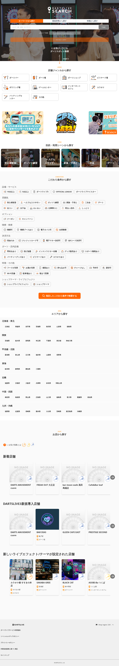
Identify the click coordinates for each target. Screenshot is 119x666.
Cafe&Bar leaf (96, 485)
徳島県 (58, 397)
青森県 (17, 326)
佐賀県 (17, 411)
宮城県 (38, 326)
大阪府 (28, 383)
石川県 (28, 355)
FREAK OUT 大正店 (46, 485)
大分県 (48, 411)
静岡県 (17, 369)
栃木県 (17, 341)
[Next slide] (112, 477)
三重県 (38, 369)
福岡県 (7, 411)
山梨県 (48, 355)
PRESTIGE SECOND (98, 532)
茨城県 (7, 341)
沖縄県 (79, 411)
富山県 (17, 355)
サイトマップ (5, 655)
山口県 (48, 397)
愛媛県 (79, 397)
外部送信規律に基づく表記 (9, 649)
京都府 (17, 383)
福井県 (38, 355)
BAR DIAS (41, 532)
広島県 (38, 397)
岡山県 (28, 397)
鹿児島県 (69, 411)
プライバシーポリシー (8, 643)
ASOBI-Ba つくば (97, 582)
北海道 (7, 326)
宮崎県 (58, 411)
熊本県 (38, 411)
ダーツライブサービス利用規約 (10, 630)
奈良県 (48, 383)
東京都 (58, 341)
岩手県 (28, 326)
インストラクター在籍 (73, 33)
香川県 (69, 397)
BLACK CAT (68, 582)
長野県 (58, 355)
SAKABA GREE (43, 582)
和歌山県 (59, 383)
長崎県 (28, 411)
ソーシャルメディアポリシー (10, 636)
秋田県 (48, 326)
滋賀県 (7, 383)
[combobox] (59, 27)
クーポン (52, 33)
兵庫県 (38, 383)
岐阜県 (7, 369)
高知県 (89, 397)
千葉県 (48, 341)
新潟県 (7, 355)
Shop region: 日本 (105, 625)
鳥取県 (7, 397)
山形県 (58, 326)
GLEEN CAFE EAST (71, 532)
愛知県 (28, 369)
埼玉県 (38, 341)
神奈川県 (69, 341)
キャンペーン (61, 33)
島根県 (17, 397)
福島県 (69, 326)
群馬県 (28, 341)
